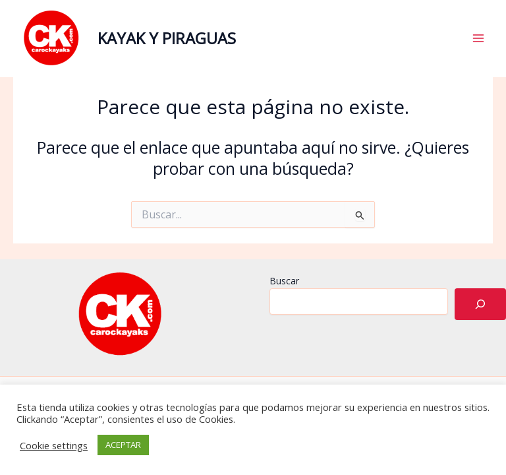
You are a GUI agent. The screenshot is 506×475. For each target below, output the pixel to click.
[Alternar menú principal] (478, 38)
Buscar (284, 280)
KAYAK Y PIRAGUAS (167, 38)
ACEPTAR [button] (123, 445)
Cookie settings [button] (54, 445)
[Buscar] (480, 304)
